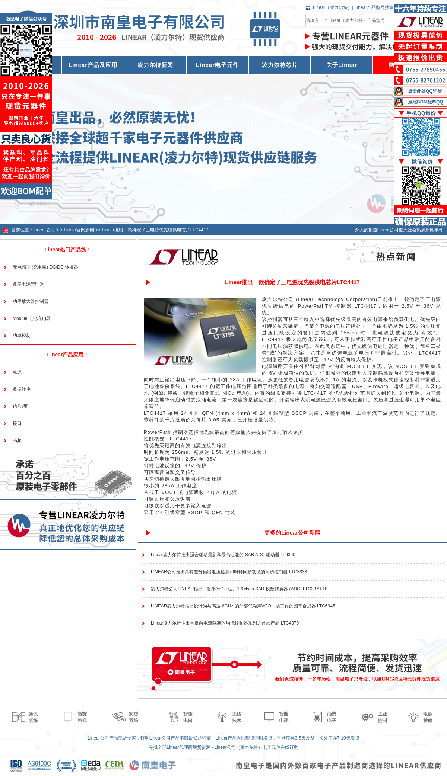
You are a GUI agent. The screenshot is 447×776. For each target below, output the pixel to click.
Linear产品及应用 (93, 65)
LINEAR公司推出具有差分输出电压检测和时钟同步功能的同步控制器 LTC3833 (229, 571)
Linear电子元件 (217, 65)
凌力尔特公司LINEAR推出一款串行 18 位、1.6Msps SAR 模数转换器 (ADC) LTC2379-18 (239, 588)
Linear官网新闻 (79, 230)
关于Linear (341, 65)
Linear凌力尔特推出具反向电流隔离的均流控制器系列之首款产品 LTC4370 (225, 623)
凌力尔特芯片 (280, 65)
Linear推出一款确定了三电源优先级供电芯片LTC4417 (155, 230)
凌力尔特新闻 (155, 65)
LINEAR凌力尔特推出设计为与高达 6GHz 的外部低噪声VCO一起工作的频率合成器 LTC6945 (243, 606)
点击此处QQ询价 (425, 91)
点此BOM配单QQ (425, 102)
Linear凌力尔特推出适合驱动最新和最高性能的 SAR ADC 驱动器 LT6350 (223, 554)
